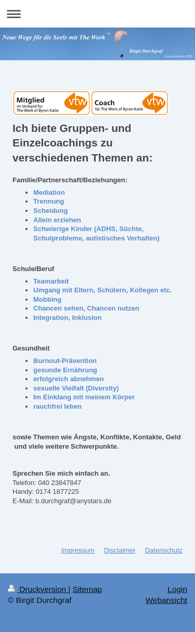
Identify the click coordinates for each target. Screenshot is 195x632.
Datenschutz (164, 550)
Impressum (78, 550)
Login (177, 589)
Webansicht (166, 600)
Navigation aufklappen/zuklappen (97, 14)
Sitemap (87, 589)
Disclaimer (120, 550)
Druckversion (38, 589)
